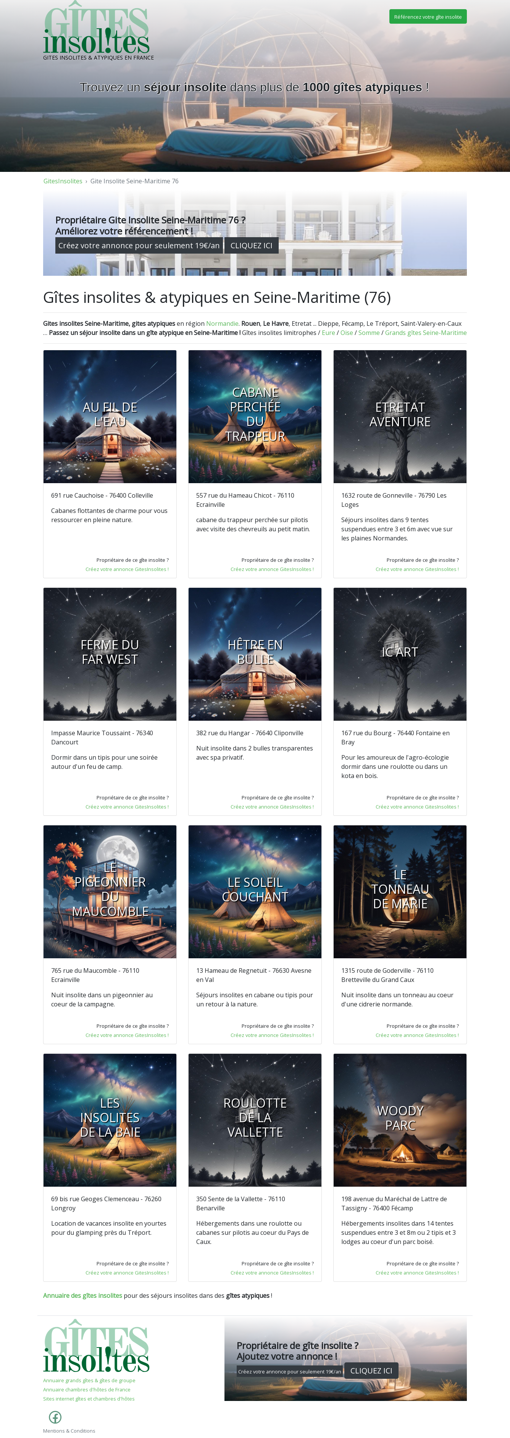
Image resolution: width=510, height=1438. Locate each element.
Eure (328, 332)
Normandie (222, 323)
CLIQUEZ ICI (252, 245)
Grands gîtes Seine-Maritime (426, 332)
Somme (369, 332)
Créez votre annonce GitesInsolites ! (127, 569)
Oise (347, 332)
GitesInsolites (63, 181)
